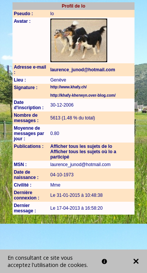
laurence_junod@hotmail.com (82, 69)
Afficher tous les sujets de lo (81, 146)
